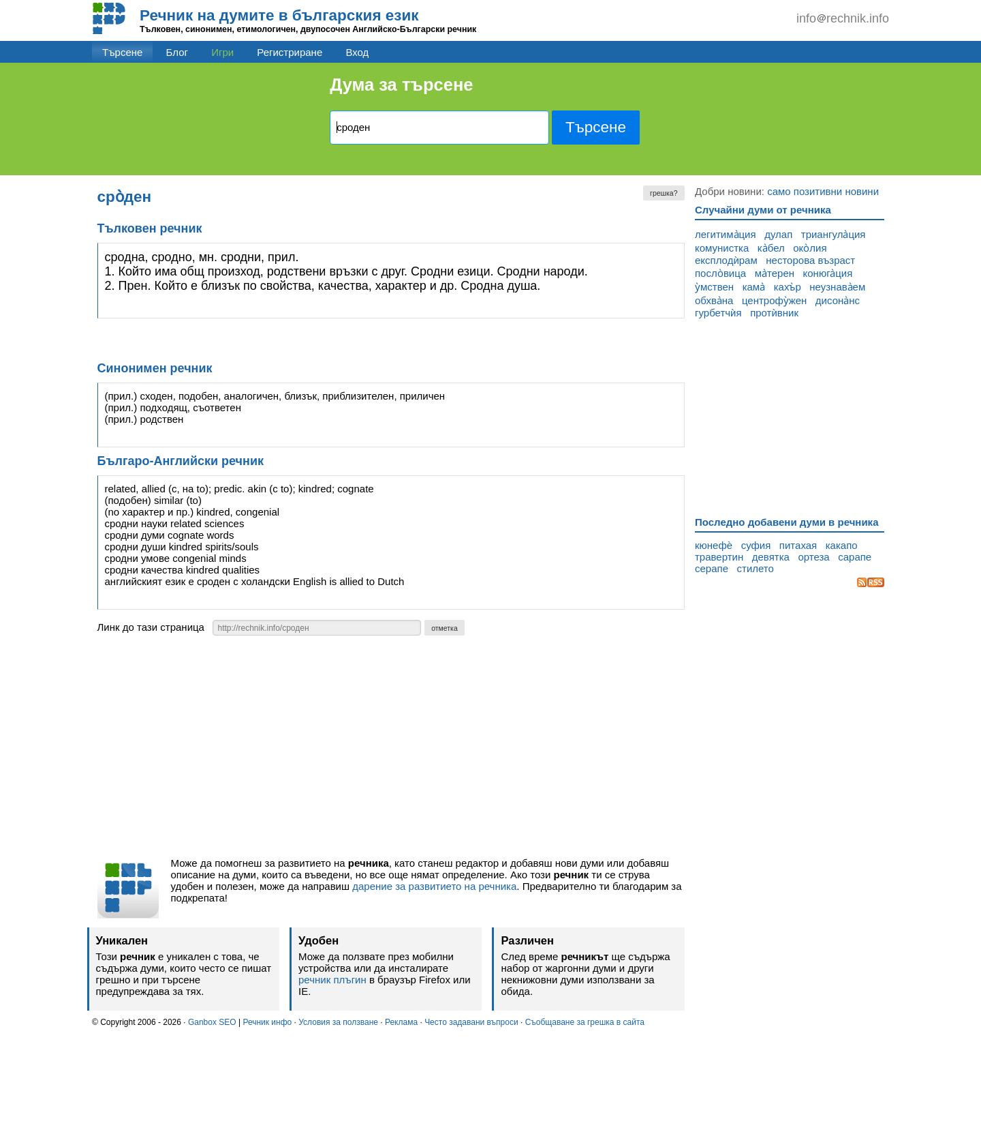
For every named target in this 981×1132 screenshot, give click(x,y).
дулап (778, 234)
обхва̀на (714, 300)
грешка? (663, 193)
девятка (771, 557)
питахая (798, 545)
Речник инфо (267, 1022)
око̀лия (809, 248)
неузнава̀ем (837, 287)
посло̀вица (720, 273)
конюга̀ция (828, 273)
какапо (842, 545)
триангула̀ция (833, 234)
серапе (711, 568)
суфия (756, 545)
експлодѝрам (726, 260)
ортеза (813, 557)
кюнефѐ (713, 545)
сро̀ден (124, 196)
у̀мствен (714, 287)
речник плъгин (332, 979)
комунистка (722, 248)
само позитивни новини (823, 191)
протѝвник (774, 312)
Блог (177, 52)
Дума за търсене (401, 84)
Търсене (122, 52)
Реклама (401, 1022)
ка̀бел (771, 248)
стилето (755, 568)
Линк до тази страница (150, 627)
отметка (444, 628)
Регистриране (289, 52)
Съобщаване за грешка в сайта (584, 1022)
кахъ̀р (787, 287)
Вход (357, 52)
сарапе (854, 557)
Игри (222, 52)
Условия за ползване (338, 1022)
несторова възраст (810, 260)
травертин (719, 557)
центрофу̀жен (774, 300)
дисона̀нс (837, 300)
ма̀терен (774, 273)
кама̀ (754, 287)
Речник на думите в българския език (279, 15)
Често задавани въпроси (471, 1022)
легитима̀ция (725, 234)
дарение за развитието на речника (434, 886)
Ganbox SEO (212, 1022)
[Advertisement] (391, 750)
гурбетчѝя (718, 312)
